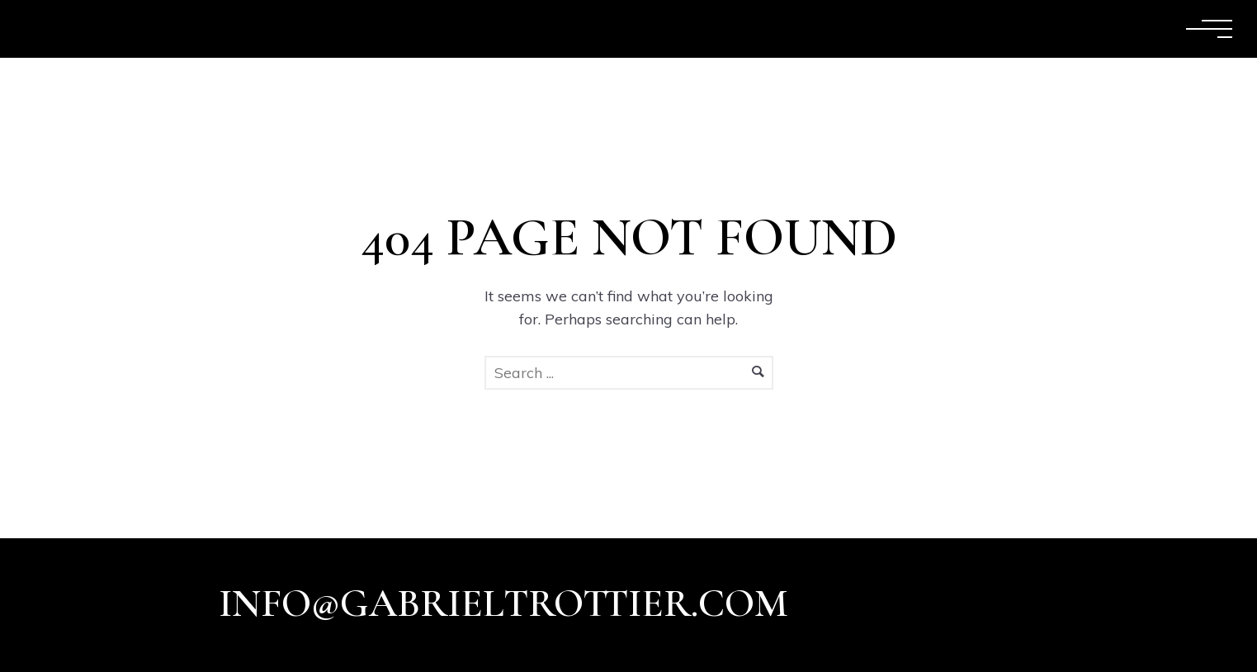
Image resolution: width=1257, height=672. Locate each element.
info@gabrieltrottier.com (503, 603)
